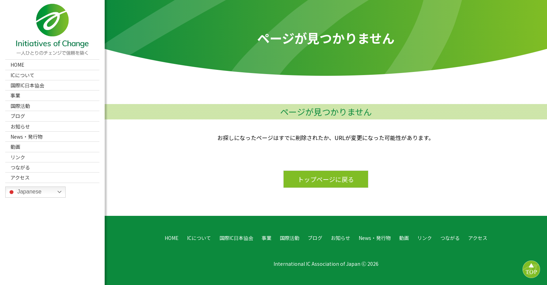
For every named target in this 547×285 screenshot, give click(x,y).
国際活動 (20, 105)
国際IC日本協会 (27, 85)
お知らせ (20, 126)
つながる (20, 167)
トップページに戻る (326, 179)
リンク (17, 157)
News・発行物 (26, 136)
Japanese (24, 192)
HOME (17, 64)
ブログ (17, 115)
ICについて (22, 75)
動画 (15, 146)
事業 (15, 95)
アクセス (20, 177)
